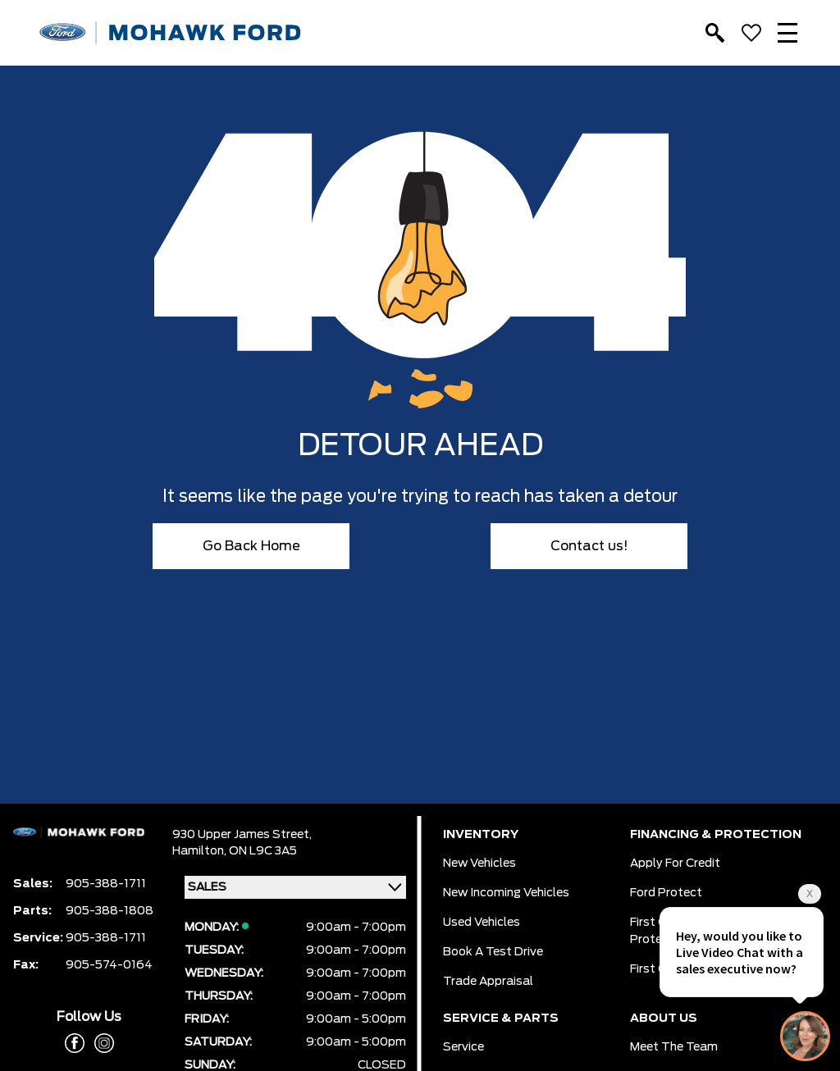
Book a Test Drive (493, 952)
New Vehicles (479, 863)
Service (463, 1047)
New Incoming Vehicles (506, 893)
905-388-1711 (106, 884)
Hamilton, (200, 851)
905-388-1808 (109, 911)
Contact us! (589, 546)
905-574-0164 (109, 965)
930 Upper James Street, (242, 835)
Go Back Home (251, 546)
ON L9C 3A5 (263, 851)
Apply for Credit (675, 863)
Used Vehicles (481, 922)
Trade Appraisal (488, 981)
